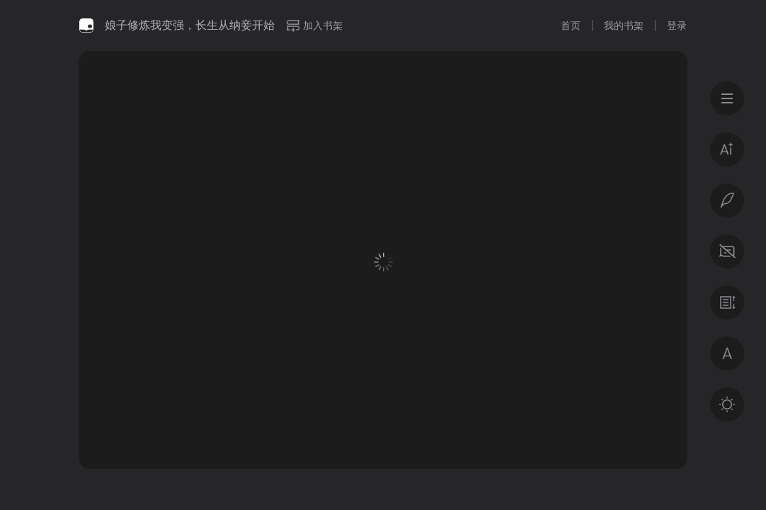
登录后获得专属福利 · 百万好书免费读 (527, 373)
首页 (571, 25)
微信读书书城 (86, 25)
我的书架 (624, 25)
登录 (677, 25)
